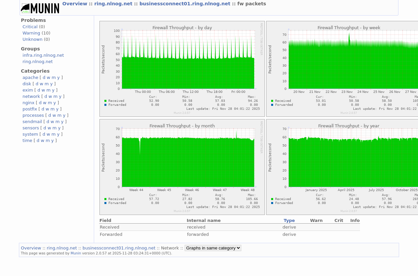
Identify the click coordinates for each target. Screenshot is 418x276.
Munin (76, 253)
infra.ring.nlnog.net (43, 55)
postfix (30, 108)
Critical (30, 26)
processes (33, 115)
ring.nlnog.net (114, 3)
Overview (75, 3)
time (27, 140)
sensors (31, 127)
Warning (31, 33)
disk (27, 83)
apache (30, 77)
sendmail (32, 121)
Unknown (32, 39)
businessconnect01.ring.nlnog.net (186, 3)
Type (289, 220)
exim (28, 90)
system (30, 134)
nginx (28, 102)
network (31, 96)
